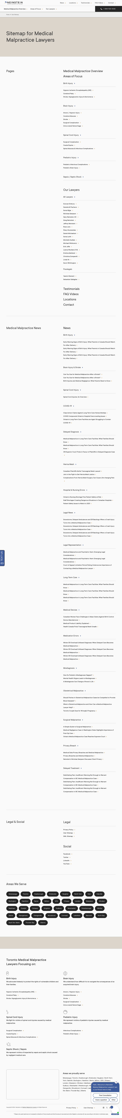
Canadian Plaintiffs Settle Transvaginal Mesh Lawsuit (82, 471)
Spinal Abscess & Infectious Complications (79, 149)
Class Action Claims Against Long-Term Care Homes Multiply (85, 413)
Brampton (89, 901)
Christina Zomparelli (71, 256)
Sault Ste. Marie (14, 923)
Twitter (66, 857)
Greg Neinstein (69, 220)
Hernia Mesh (69, 464)
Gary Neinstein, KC (70, 217)
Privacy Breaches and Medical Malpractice (79, 756)
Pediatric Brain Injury (71, 168)
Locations (72, 3)
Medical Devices (71, 610)
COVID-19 (68, 406)
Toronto (25, 894)
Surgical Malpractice (73, 720)
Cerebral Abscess (70, 116)
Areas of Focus (36, 9)
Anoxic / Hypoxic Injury (72, 113)
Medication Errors (72, 636)
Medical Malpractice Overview (15, 9)
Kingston (47, 908)
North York (78, 894)
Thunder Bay (30, 923)
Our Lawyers (51, 9)
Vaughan (65, 894)
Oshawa (35, 908)
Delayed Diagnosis (72, 432)
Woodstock (52, 916)
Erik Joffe (67, 247)
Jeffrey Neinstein (70, 224)
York (89, 894)
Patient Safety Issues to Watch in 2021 (77, 504)
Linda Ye (67, 260)
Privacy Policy (69, 830)
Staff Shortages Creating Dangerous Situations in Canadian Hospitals (88, 500)
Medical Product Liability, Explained (76, 623)
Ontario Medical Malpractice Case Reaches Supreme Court (85, 737)
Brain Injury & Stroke (73, 367)
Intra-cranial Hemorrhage (73, 126)
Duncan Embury (70, 204)
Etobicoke (52, 894)
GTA (56, 901)
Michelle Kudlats (70, 240)
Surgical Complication (72, 123)
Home (8, 14)
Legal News (69, 513)
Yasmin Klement (69, 276)
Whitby (99, 908)
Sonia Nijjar (68, 210)
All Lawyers (69, 197)
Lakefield (77, 916)
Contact (111, 3)
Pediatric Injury (71, 158)
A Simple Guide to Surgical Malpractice (78, 727)
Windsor (102, 901)
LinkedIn (67, 861)
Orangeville (38, 916)
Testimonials (85, 3)
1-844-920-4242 (108, 9)
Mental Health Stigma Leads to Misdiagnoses (79, 678)
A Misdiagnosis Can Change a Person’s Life (79, 682)
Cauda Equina (69, 145)
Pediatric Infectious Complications (76, 164)
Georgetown (23, 916)
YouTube (67, 864)
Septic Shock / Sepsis (16, 1049)
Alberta (42, 923)
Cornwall (65, 916)
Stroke (66, 119)
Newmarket (72, 908)
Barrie (36, 901)
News (62, 3)
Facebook (67, 854)
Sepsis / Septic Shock (73, 177)
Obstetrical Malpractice (74, 691)
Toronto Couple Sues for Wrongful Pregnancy (80, 711)
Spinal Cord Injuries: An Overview (75, 397)
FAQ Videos (99, 3)
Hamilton (25, 901)
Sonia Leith (68, 237)
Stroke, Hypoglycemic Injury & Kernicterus (79, 97)
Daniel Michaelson (70, 233)
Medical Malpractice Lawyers (30, 1107)
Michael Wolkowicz (71, 243)
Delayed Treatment (72, 768)
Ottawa (66, 901)
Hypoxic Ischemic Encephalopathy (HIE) (78, 90)
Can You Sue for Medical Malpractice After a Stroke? (82, 374)
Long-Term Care (71, 578)
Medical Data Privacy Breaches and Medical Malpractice (84, 753)
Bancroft (89, 916)
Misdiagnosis (70, 668)
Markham (12, 908)
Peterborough (86, 908)
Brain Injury (69, 106)
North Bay (101, 916)
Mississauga (13, 894)
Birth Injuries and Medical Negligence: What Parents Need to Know (87, 381)
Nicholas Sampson (70, 214)
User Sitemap (69, 833)
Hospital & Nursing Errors (75, 490)
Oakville (99, 894)
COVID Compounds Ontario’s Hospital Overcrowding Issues (85, 416)
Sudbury (59, 908)
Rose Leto (67, 227)
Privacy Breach (70, 746)
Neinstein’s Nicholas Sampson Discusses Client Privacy (83, 759)
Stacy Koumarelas (70, 230)
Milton (46, 901)
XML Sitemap (69, 836)
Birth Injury (69, 83)
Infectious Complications (73, 1031)
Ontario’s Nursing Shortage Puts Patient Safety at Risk (83, 497)
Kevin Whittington (70, 263)
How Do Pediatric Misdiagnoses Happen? (78, 675)
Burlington (12, 901)
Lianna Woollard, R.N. (71, 250)
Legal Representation (73, 545)
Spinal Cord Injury (72, 135)
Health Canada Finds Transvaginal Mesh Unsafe (80, 627)
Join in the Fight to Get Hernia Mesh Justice (79, 474)
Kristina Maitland (70, 253)
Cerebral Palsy (69, 94)
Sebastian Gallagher (71, 279)
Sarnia (11, 916)
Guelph (23, 908)
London (77, 901)
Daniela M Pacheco (71, 207)
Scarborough (38, 894)
